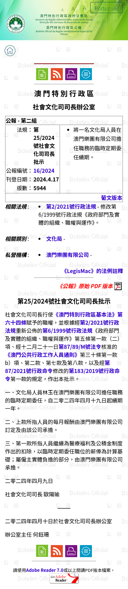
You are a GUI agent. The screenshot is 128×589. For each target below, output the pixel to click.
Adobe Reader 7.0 (44, 570)
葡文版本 (111, 198)
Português (107, 8)
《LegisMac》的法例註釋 (92, 271)
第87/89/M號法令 (79, 346)
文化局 (54, 238)
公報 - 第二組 (21, 120)
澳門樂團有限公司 (67, 255)
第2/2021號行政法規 (71, 206)
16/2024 (43, 170)
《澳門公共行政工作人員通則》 (42, 355)
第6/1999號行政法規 (67, 330)
